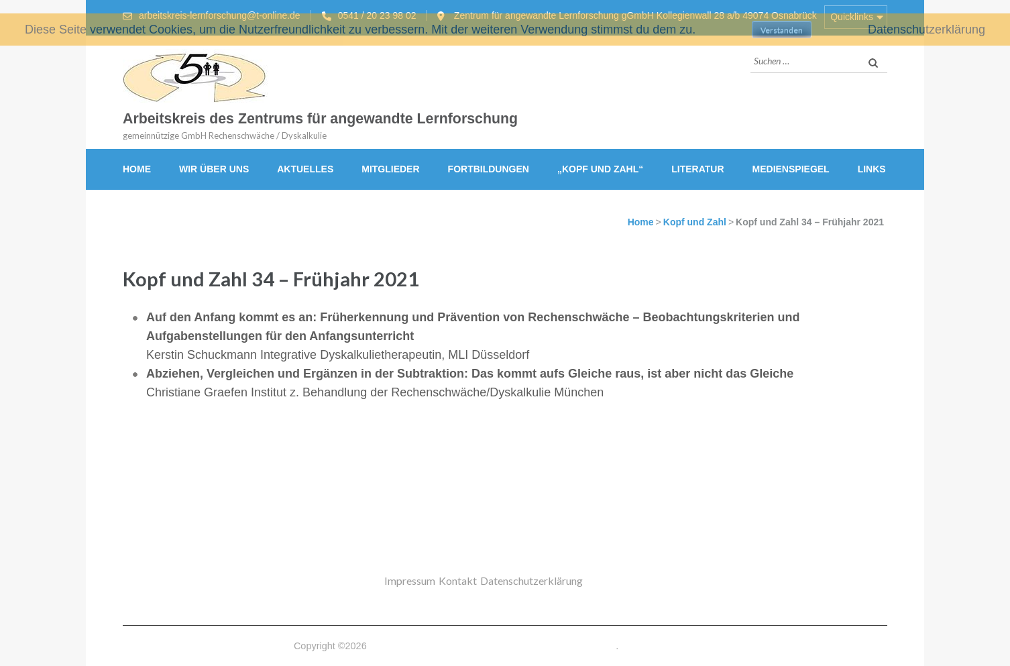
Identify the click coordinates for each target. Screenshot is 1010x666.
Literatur (697, 169)
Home (137, 169)
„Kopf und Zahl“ (600, 169)
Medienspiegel (791, 169)
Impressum (409, 580)
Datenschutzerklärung (531, 580)
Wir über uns (214, 169)
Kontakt (458, 580)
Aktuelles (305, 169)
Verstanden (782, 30)
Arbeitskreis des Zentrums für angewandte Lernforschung (320, 119)
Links (872, 169)
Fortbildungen (488, 169)
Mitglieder (390, 169)
